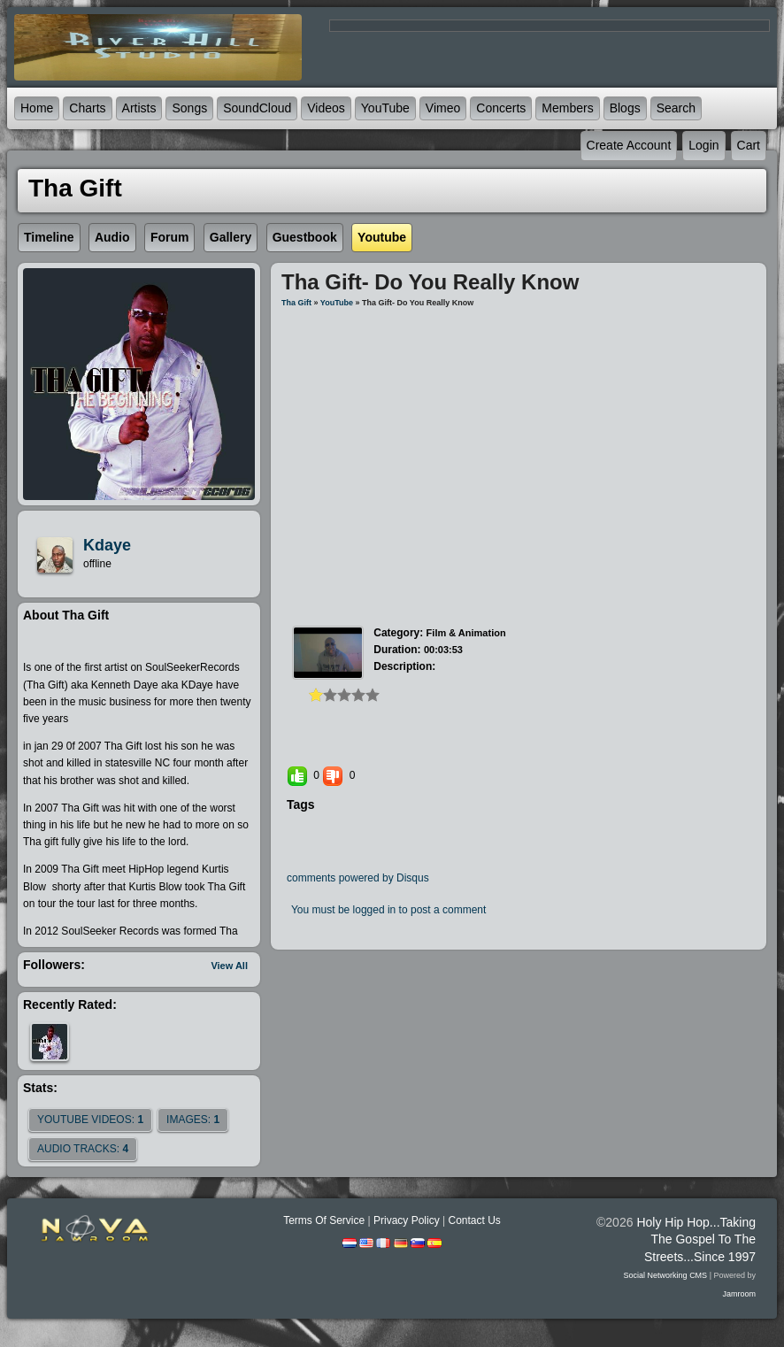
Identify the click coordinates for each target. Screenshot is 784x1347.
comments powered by (358, 878)
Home (36, 108)
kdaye (107, 545)
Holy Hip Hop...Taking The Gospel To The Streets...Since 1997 (696, 1239)
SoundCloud (257, 108)
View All (229, 965)
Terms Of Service (324, 1220)
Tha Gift (296, 302)
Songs (189, 108)
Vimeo (443, 108)
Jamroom (739, 1293)
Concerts (501, 108)
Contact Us (474, 1220)
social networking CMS (666, 1275)
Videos (326, 108)
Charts (87, 108)
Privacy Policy (406, 1220)
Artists (139, 108)
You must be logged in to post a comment (388, 910)
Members (567, 108)
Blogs (625, 108)
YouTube (385, 108)
